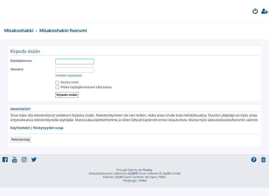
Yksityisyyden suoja (48, 128)
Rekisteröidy (20, 139)
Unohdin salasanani (68, 75)
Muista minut (67, 82)
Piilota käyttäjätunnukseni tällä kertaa (83, 87)
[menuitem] (255, 12)
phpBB (131, 173)
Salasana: (16, 69)
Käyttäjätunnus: (21, 61)
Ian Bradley (145, 169)
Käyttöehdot (20, 128)
